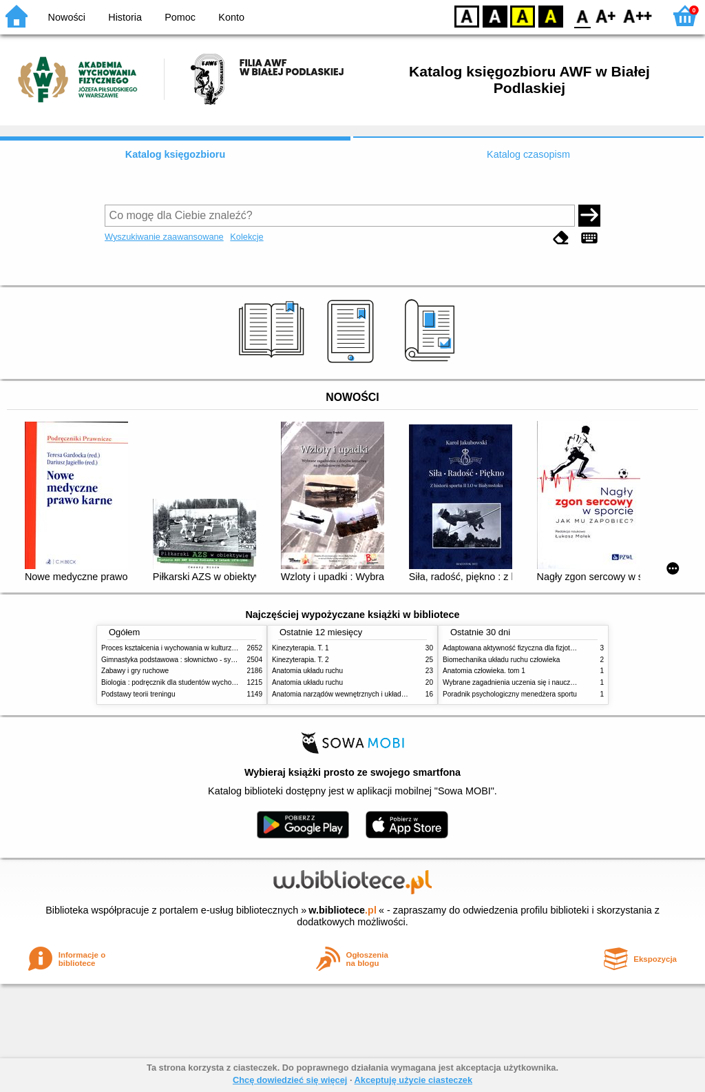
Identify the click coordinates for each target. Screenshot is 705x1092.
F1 (606, 15)
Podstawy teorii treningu (138, 694)
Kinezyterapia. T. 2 (300, 659)
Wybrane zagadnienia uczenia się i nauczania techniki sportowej (541, 682)
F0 (582, 15)
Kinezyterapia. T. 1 (300, 648)
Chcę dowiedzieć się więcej (290, 1080)
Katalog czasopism (528, 154)
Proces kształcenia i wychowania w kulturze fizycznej (182, 648)
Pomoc (180, 17)
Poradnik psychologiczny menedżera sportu (510, 694)
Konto (231, 17)
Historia (125, 17)
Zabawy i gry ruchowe (135, 670)
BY (550, 15)
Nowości (66, 17)
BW (495, 15)
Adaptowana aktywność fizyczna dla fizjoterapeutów (522, 648)
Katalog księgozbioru (175, 154)
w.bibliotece (342, 910)
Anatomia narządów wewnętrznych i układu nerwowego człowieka (373, 694)
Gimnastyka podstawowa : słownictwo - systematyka (181, 659)
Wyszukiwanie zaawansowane (164, 236)
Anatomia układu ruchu (307, 670)
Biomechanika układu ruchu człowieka (501, 659)
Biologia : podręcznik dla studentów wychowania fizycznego (192, 682)
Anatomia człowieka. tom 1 (484, 670)
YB (522, 15)
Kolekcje (246, 236)
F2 (637, 15)
